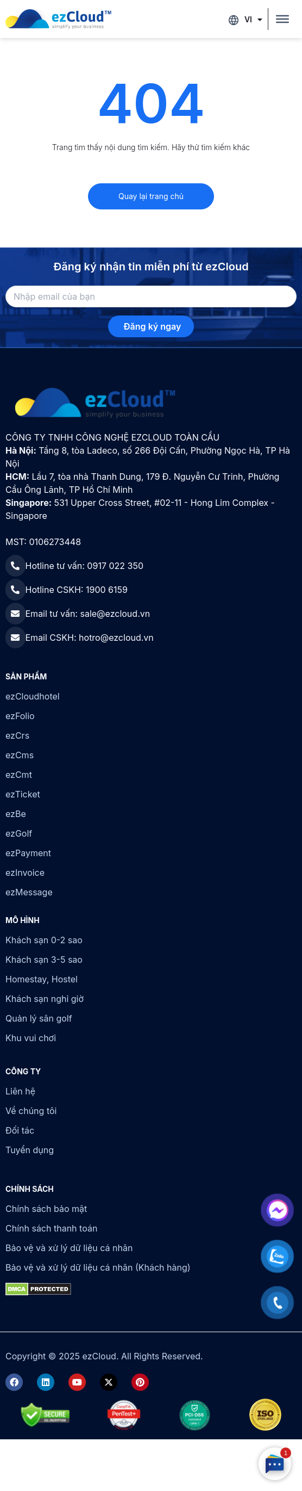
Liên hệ (20, 1091)
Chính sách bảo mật (46, 1208)
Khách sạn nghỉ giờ (44, 998)
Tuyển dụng (29, 1149)
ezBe (15, 813)
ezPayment (28, 852)
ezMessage (29, 892)
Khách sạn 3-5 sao (44, 959)
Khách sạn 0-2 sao (44, 940)
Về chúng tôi (30, 1110)
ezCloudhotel (32, 696)
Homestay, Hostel (41, 979)
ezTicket (22, 794)
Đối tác (19, 1130)
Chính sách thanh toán (51, 1228)
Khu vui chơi (30, 1037)
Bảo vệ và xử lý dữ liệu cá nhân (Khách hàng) (98, 1267)
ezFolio (20, 715)
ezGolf (18, 833)
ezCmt (18, 774)
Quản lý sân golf (38, 1018)
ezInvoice (25, 872)
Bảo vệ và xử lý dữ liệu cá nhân (69, 1247)
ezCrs (17, 735)
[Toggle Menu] (282, 19)
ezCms (19, 755)
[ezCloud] (58, 19)
